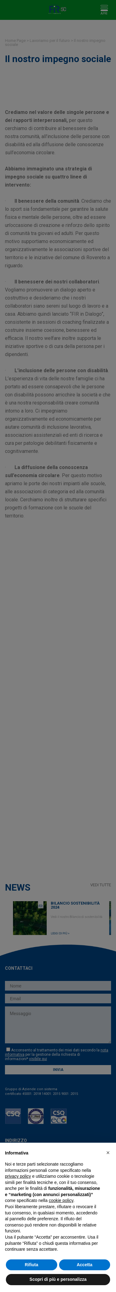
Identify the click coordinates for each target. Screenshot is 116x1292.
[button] (108, 1153)
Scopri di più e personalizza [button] (57, 1279)
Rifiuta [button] (31, 1264)
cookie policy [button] (61, 1200)
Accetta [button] (84, 1264)
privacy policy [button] (18, 1176)
